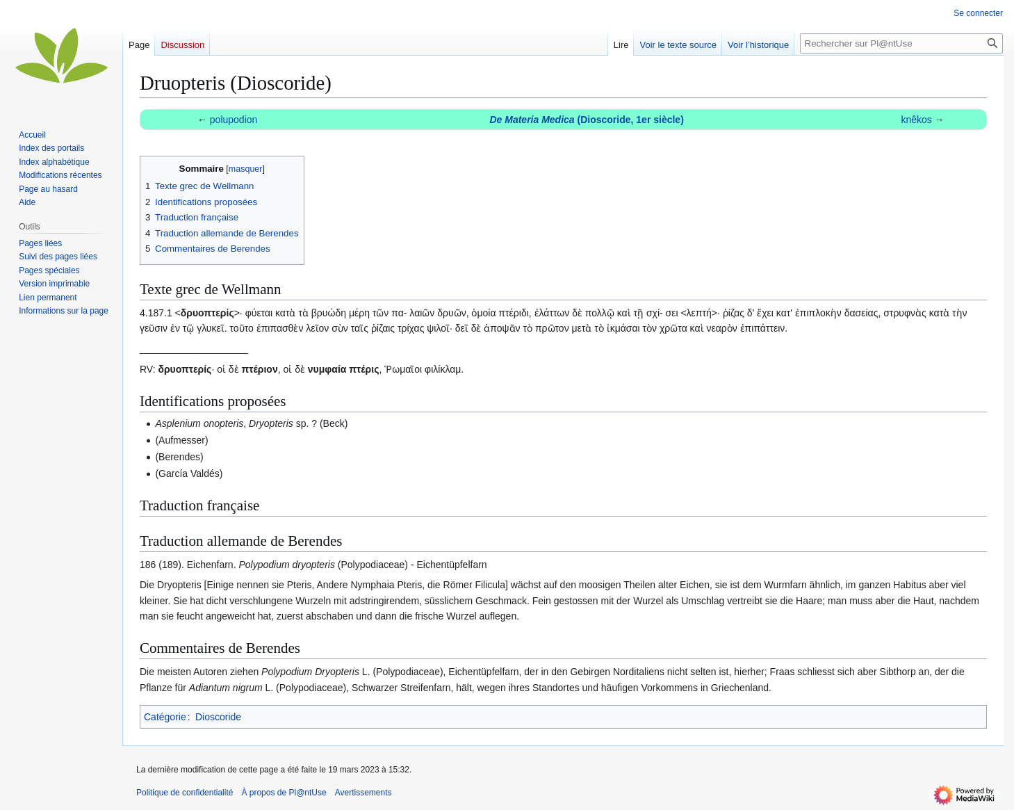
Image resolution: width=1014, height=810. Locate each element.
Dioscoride (218, 716)
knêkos (916, 119)
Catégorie (165, 716)
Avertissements (363, 792)
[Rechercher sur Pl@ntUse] (901, 43)
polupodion (234, 119)
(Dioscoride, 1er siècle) (586, 119)
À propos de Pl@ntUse (283, 792)
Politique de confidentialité (184, 792)
